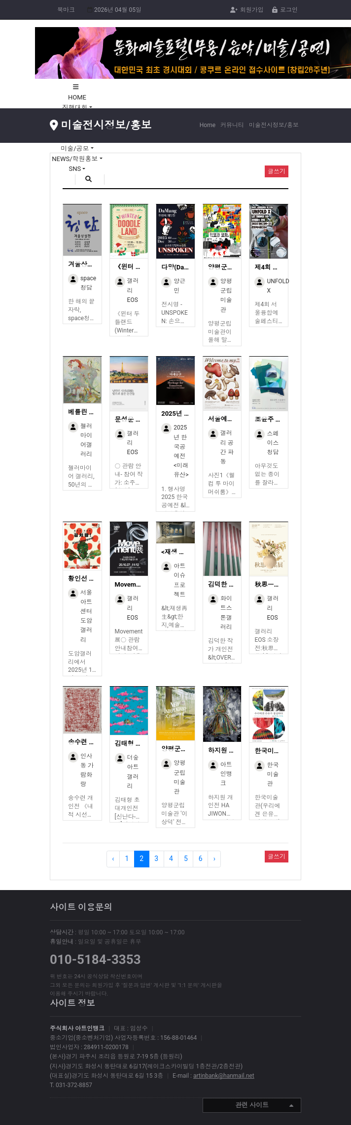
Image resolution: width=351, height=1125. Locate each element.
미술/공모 (76, 148)
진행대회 (75, 107)
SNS (76, 168)
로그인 (285, 9)
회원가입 (247, 9)
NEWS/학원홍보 (76, 159)
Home (207, 125)
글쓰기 (276, 856)
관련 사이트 (264, 1106)
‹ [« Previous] (113, 858)
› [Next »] (214, 858)
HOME (77, 97)
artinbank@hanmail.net (223, 1075)
